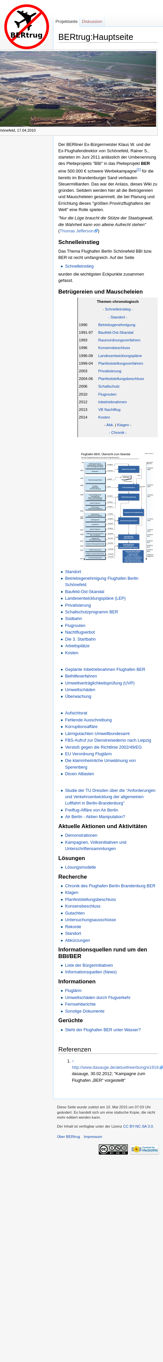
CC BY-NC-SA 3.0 (138, 1126)
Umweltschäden (80, 689)
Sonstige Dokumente (84, 1011)
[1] (139, 170)
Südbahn (73, 618)
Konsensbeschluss (114, 348)
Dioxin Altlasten (79, 773)
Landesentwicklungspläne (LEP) (95, 598)
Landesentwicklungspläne (120, 356)
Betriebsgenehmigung (116, 325)
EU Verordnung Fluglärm (88, 753)
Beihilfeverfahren (81, 676)
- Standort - (118, 317)
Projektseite (66, 21)
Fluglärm (73, 990)
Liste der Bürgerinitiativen (89, 965)
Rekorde (73, 926)
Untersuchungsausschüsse (90, 919)
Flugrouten (107, 394)
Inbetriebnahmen (112, 402)
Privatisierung (109, 371)
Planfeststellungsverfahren (120, 363)
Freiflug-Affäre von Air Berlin (91, 809)
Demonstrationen (81, 835)
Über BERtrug (68, 1137)
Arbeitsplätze (77, 645)
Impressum (93, 1137)
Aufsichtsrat (76, 712)
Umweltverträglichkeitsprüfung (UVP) (100, 683)
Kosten (104, 417)
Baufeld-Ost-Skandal (115, 332)
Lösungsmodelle (80, 867)
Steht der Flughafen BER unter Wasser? (103, 1029)
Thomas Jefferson (76, 230)
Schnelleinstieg (79, 266)
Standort (73, 571)
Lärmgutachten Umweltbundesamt (97, 733)
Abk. (110, 425)
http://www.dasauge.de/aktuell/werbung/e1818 (115, 1067)
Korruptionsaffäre (81, 726)
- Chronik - (118, 432)
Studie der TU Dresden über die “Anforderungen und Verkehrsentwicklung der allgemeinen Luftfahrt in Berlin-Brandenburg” (110, 796)
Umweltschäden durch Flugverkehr (98, 997)
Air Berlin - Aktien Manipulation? (95, 816)
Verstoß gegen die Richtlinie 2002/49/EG (103, 747)
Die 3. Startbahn (80, 639)
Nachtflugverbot (80, 632)
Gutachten (74, 913)
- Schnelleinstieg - (118, 309)
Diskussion (92, 21)
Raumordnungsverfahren (119, 340)
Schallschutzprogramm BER (91, 611)
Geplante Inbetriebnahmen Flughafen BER (105, 669)
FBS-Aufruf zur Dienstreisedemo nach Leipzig (108, 740)
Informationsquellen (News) (91, 971)
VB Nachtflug (109, 410)
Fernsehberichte (80, 1004)
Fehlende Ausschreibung (88, 719)
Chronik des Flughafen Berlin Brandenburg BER (110, 885)
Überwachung (78, 696)
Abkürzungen (77, 940)
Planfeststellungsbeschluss (121, 379)
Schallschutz (109, 386)
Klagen (123, 425)
